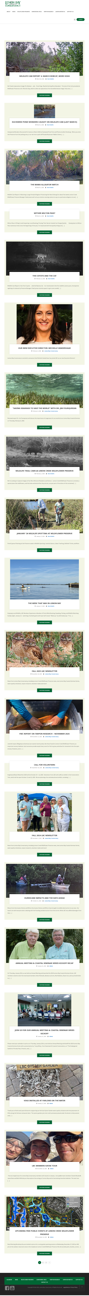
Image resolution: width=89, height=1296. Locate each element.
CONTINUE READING (44, 95)
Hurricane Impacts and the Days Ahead (44, 904)
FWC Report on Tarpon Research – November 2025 (44, 739)
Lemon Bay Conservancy (51, 354)
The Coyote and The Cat (44, 278)
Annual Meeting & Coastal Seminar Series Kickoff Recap (44, 969)
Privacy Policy (74, 1293)
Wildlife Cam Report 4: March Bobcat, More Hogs (44, 75)
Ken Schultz (50, 78)
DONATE (80, 19)
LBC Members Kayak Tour (44, 1171)
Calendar (9, 1286)
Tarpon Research (55, 1286)
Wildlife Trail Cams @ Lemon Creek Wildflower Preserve (44, 477)
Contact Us (44, 1288)
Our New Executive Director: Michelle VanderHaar (44, 350)
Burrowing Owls (42, 1286)
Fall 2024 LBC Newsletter (44, 841)
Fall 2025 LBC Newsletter (44, 677)
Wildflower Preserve (27, 1286)
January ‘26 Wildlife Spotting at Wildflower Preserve (45, 539)
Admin (51, 972)
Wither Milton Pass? (44, 216)
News (16, 1286)
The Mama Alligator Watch (44, 187)
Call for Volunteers (44, 770)
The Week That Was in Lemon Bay (44, 609)
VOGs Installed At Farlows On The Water (44, 1106)
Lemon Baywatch (68, 1286)
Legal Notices (66, 1293)
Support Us (79, 1286)
